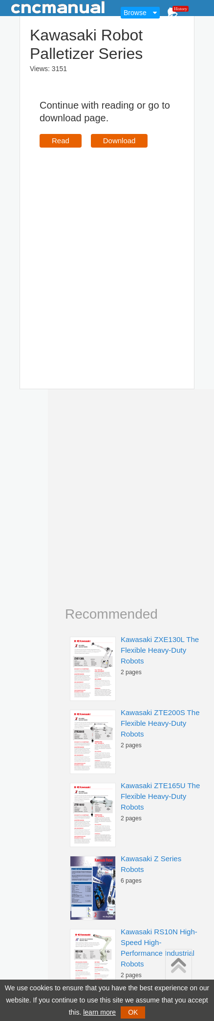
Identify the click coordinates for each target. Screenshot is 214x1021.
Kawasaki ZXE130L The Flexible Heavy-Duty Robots (160, 650)
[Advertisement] (97, 254)
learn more (99, 1012)
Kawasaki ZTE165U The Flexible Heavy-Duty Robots (160, 796)
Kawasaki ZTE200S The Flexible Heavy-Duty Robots (160, 723)
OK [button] (133, 1012)
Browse (135, 13)
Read (60, 140)
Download (119, 140)
